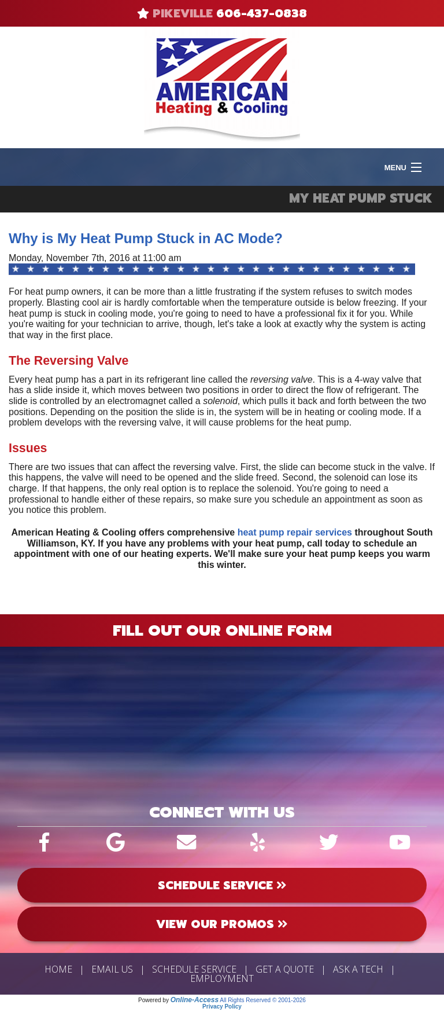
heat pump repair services (295, 532)
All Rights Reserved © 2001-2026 (263, 1000)
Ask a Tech (358, 969)
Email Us (112, 969)
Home (58, 969)
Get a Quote (285, 969)
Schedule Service (194, 969)
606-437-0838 (261, 13)
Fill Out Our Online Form (222, 630)
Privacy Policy (222, 1006)
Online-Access (195, 1000)
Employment (222, 978)
